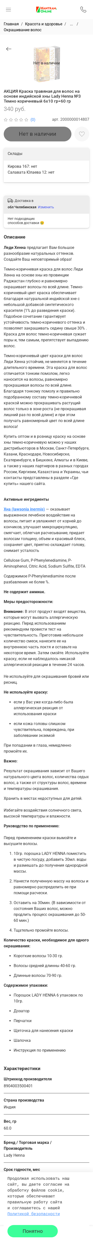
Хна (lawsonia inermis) (24, 509)
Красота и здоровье (43, 24)
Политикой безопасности (33, 1214)
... (71, 24)
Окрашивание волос (22, 30)
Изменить (46, 207)
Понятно (33, 1231)
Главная (11, 24)
